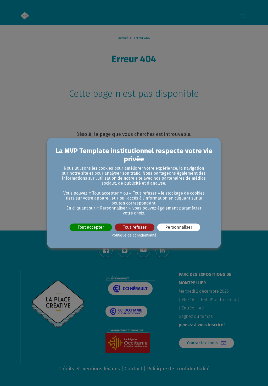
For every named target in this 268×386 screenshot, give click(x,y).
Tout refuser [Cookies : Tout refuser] (135, 227)
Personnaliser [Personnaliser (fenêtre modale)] (178, 227)
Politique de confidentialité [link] (134, 235)
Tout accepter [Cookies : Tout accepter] (90, 227)
